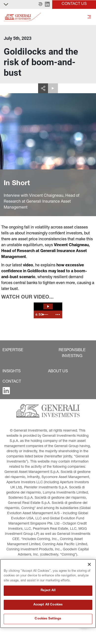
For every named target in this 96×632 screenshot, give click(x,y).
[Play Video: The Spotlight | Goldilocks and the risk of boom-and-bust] (48, 306)
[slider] (46, 314)
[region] (48, 593)
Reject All (48, 590)
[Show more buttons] (57, 314)
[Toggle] (89, 17)
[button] (40, 4)
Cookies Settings (48, 618)
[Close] (89, 564)
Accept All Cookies (48, 604)
